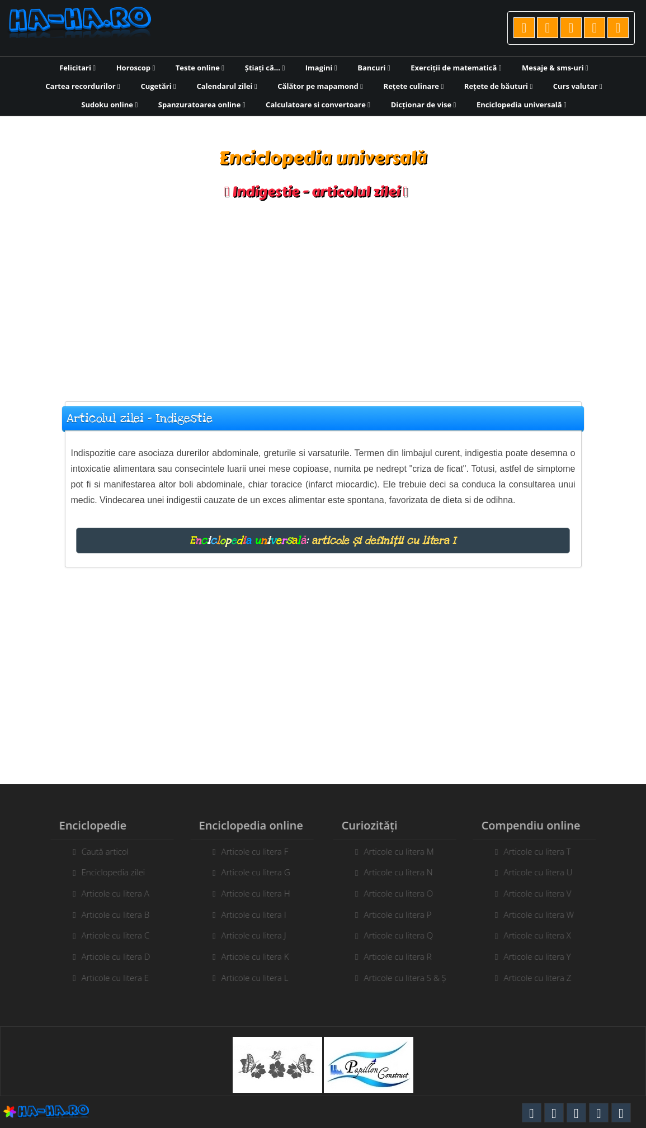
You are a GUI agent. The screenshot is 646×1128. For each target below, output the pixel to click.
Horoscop (135, 68)
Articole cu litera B (111, 914)
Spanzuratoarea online (202, 104)
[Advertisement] (323, 295)
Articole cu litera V (542, 893)
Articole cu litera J (249, 935)
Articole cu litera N (402, 872)
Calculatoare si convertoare (318, 104)
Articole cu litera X (541, 935)
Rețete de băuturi (498, 86)
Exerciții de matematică (456, 68)
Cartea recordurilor (82, 86)
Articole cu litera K (251, 956)
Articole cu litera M (403, 851)
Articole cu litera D (111, 956)
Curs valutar (577, 86)
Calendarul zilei (226, 86)
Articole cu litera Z (542, 977)
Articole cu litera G (251, 872)
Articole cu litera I (249, 914)
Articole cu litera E (111, 977)
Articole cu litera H (251, 893)
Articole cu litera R (402, 956)
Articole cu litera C (111, 935)
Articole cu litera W (543, 914)
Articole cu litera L (250, 977)
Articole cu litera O (402, 893)
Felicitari (77, 68)
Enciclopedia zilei (109, 872)
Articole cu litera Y (541, 956)
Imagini (321, 68)
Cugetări (158, 86)
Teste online (200, 68)
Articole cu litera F (250, 851)
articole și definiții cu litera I (384, 540)
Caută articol (100, 851)
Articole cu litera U (542, 872)
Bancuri (373, 68)
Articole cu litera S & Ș (409, 977)
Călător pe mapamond (320, 86)
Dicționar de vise (423, 104)
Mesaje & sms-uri (555, 68)
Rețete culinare (414, 86)
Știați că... (265, 68)
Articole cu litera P (402, 914)
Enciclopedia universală (522, 104)
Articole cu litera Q (402, 935)
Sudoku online (109, 104)
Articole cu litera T (541, 851)
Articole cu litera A (111, 893)
